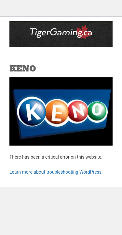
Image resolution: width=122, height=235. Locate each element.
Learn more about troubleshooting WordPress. (56, 172)
